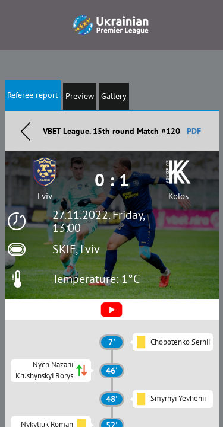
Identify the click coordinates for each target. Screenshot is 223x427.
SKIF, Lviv (76, 249)
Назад (25, 131)
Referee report (32, 95)
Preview (79, 96)
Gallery (114, 96)
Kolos (178, 196)
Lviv (44, 196)
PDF (194, 131)
